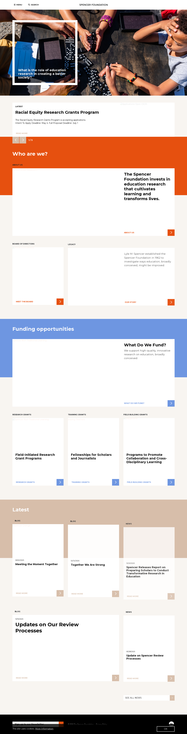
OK (165, 729)
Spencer (93, 5)
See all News (150, 709)
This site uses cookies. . (33, 728)
